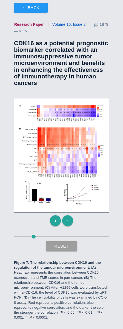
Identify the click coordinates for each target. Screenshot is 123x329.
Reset (61, 246)
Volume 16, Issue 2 (69, 24)
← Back (30, 7)
